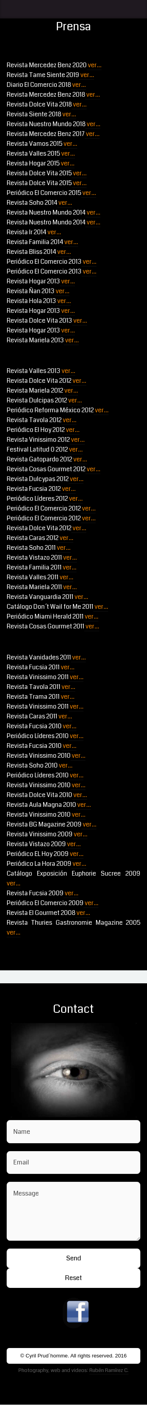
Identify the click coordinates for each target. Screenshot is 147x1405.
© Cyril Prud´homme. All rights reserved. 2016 (73, 1356)
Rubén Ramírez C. (109, 1370)
